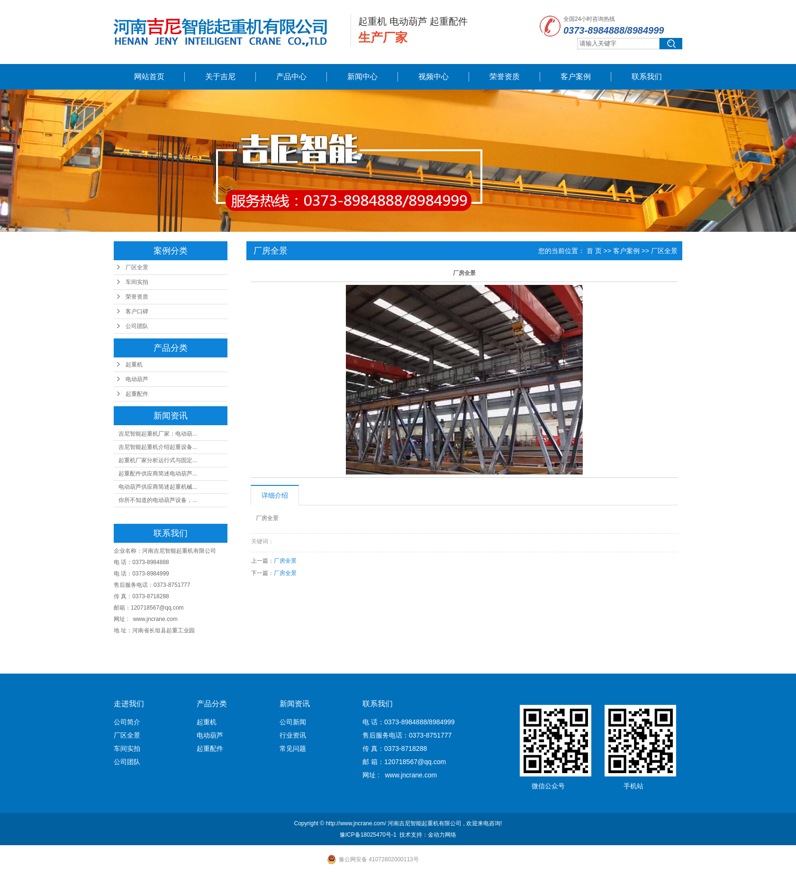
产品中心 (291, 77)
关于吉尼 (220, 77)
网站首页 (149, 77)
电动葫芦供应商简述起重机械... (157, 487)
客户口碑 (137, 311)
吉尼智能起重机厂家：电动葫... (157, 433)
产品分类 (212, 704)
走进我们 (129, 704)
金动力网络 (442, 834)
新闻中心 (362, 77)
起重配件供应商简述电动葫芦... (157, 473)
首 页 (594, 251)
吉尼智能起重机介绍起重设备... (157, 447)
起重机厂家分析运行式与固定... (157, 460)
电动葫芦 (137, 379)
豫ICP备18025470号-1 (368, 834)
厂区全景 (137, 267)
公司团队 (137, 326)
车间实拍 (137, 282)
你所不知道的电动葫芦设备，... (157, 500)
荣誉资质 (504, 77)
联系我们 (647, 77)
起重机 (134, 364)
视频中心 (433, 77)
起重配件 (137, 394)
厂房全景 (285, 560)
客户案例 (576, 77)
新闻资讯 (295, 704)
